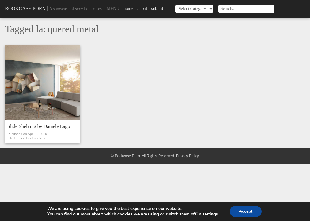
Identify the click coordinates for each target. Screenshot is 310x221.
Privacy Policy (187, 156)
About (142, 8)
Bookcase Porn (25, 8)
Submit (157, 8)
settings (210, 214)
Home (128, 8)
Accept (245, 211)
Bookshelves (35, 138)
